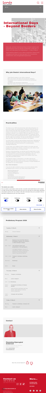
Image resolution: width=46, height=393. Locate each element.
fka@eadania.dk (10, 349)
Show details (39, 205)
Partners (32, 386)
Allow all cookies (37, 209)
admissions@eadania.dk (9, 388)
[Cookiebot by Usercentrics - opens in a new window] (39, 182)
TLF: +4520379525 (10, 348)
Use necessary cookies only (8, 209)
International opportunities (33, 383)
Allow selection (23, 209)
